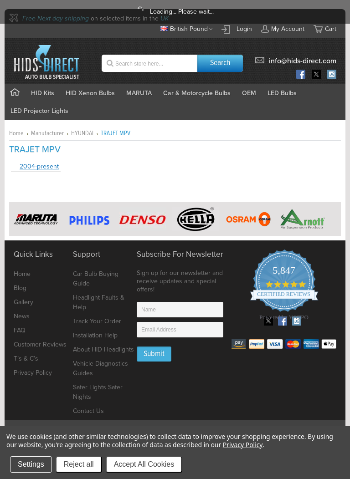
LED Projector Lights (39, 111)
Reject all (79, 464)
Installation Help (95, 335)
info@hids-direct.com (302, 61)
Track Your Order (97, 321)
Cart (330, 29)
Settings (31, 464)
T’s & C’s (26, 358)
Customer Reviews (40, 344)
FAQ (20, 330)
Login (244, 29)
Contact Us (88, 411)
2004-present (39, 166)
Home (16, 133)
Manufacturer (47, 133)
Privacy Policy (33, 373)
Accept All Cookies (144, 464)
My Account (282, 28)
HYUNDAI (82, 133)
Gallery (23, 302)
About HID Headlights (103, 349)
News (22, 316)
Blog (20, 288)
